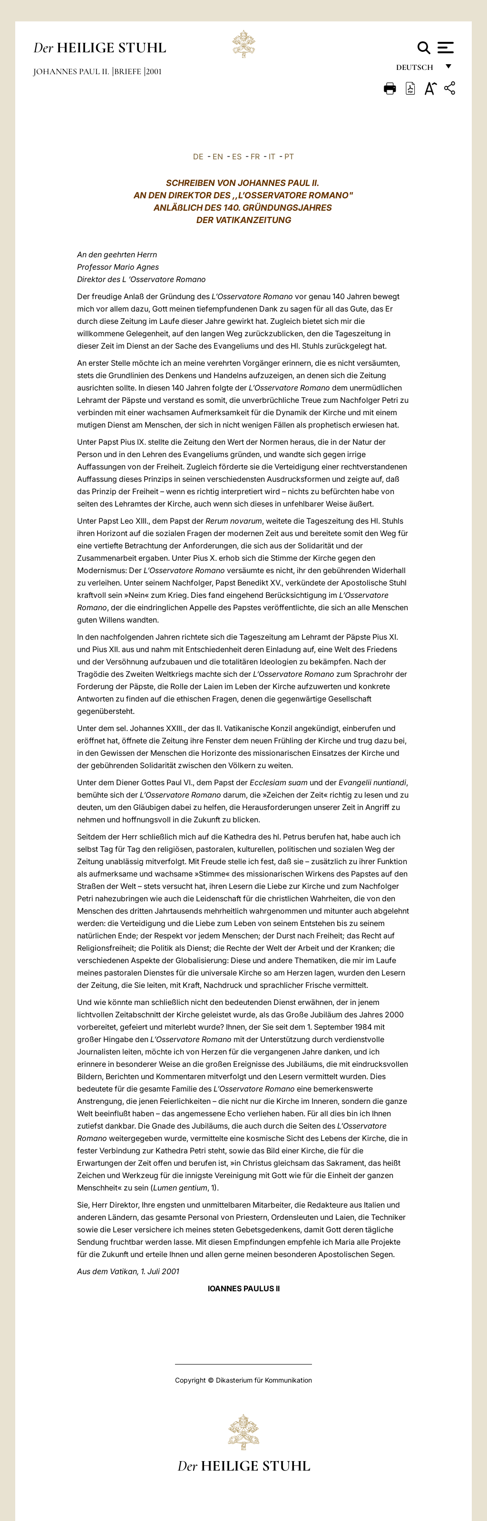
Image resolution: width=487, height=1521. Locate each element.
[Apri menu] (444, 47)
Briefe (128, 71)
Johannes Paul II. (72, 71)
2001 (154, 71)
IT (272, 156)
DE (198, 156)
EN (218, 156)
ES (237, 156)
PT (289, 156)
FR (255, 156)
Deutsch (417, 70)
